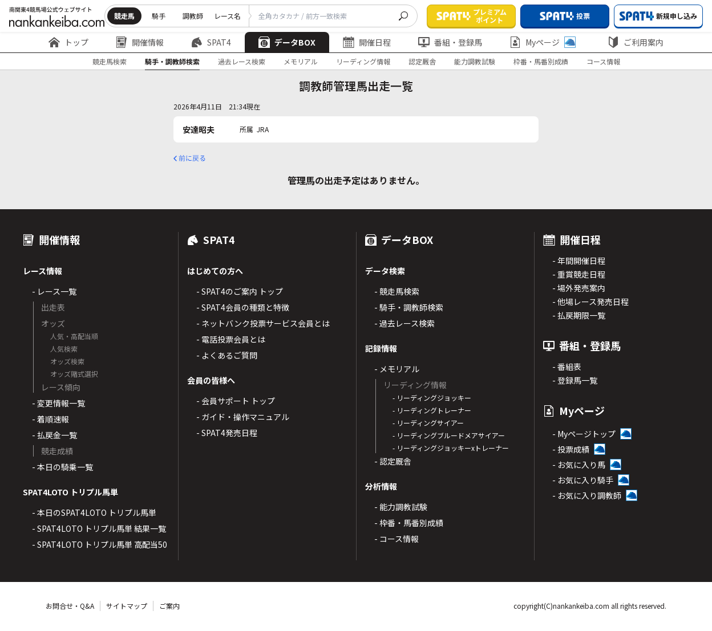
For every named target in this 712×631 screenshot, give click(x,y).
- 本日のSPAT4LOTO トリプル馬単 (94, 512)
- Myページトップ (584, 433)
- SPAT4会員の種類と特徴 (242, 307)
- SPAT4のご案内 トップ (239, 291)
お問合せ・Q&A (70, 605)
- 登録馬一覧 (574, 380)
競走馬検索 (109, 61)
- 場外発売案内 (578, 288)
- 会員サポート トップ (235, 400)
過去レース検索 (241, 61)
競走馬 (124, 16)
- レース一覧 (54, 291)
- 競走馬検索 (396, 291)
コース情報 (603, 61)
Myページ (542, 42)
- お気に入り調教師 (586, 495)
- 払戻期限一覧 (578, 315)
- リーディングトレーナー (432, 410)
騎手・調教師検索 (172, 61)
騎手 (158, 16)
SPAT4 (211, 42)
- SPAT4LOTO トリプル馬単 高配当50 (99, 544)
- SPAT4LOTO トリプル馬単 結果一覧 (99, 528)
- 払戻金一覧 (54, 435)
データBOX (286, 42)
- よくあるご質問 (226, 355)
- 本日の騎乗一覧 (62, 467)
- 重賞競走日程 (578, 274)
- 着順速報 (50, 419)
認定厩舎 (422, 61)
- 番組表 (566, 366)
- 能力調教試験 (400, 506)
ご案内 (169, 605)
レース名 (227, 16)
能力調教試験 (474, 61)
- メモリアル (396, 368)
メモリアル (301, 61)
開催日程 (367, 42)
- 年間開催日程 (578, 260)
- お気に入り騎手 (582, 480)
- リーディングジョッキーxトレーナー (451, 448)
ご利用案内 (636, 42)
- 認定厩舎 (392, 461)
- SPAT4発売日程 (226, 432)
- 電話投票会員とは (230, 339)
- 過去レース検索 (404, 323)
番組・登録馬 (450, 42)
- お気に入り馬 (578, 464)
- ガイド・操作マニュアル (242, 416)
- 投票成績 (570, 449)
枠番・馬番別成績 (540, 61)
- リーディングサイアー (428, 423)
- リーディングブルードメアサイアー (449, 435)
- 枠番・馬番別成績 (408, 522)
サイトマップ (126, 605)
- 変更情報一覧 (58, 403)
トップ (68, 42)
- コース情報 (396, 538)
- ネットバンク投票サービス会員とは (263, 323)
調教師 (193, 16)
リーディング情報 (363, 61)
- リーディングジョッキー (432, 397)
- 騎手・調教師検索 (408, 307)
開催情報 (140, 42)
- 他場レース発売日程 (590, 301)
